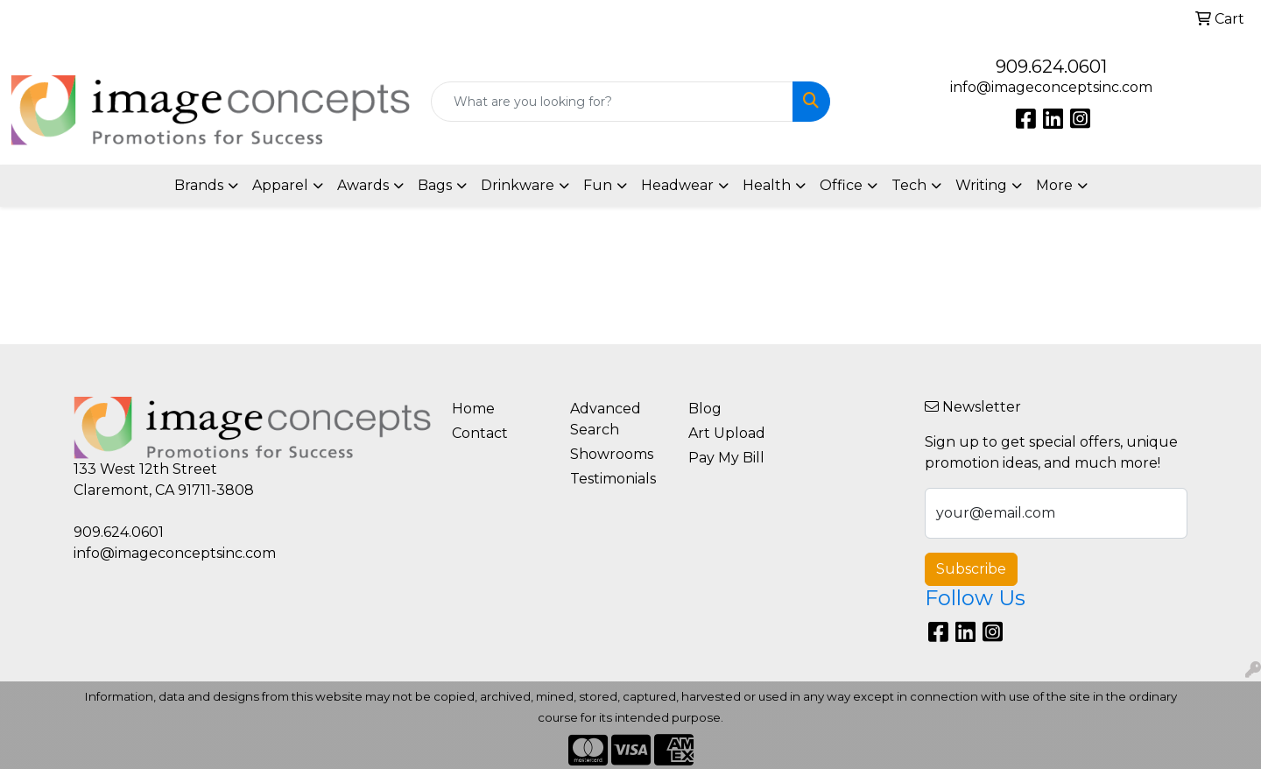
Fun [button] (597, 185)
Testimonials (613, 478)
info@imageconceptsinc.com (1051, 87)
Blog (705, 408)
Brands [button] (198, 185)
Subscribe (971, 569)
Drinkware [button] (517, 185)
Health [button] (767, 185)
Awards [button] (363, 185)
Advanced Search (605, 419)
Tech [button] (908, 185)
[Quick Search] (612, 101)
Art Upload (726, 433)
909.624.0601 (1051, 66)
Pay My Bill (726, 457)
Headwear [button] (677, 185)
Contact (480, 433)
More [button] (1054, 185)
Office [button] (841, 185)
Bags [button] (435, 185)
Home (473, 408)
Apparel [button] (280, 185)
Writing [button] (981, 185)
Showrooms (611, 454)
